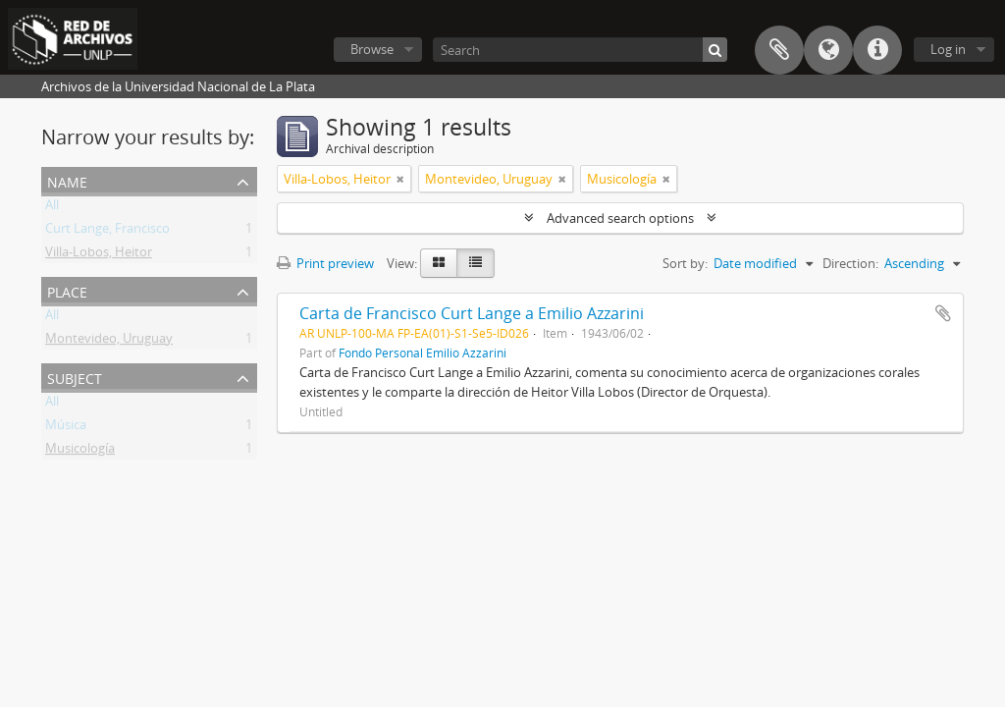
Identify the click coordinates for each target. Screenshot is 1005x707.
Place (67, 290)
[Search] (580, 49)
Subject (74, 376)
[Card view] (438, 263)
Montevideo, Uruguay (109, 342)
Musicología (80, 452)
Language (828, 50)
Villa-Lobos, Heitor (98, 255)
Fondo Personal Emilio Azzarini (422, 352)
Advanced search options (620, 218)
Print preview (325, 263)
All (52, 208)
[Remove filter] (400, 179)
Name (67, 180)
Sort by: (685, 263)
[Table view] (475, 263)
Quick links (877, 50)
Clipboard (779, 50)
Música (65, 428)
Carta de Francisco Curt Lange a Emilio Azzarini (471, 313)
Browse (372, 49)
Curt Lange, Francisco (107, 232)
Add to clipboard (943, 313)
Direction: (850, 263)
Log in (948, 49)
